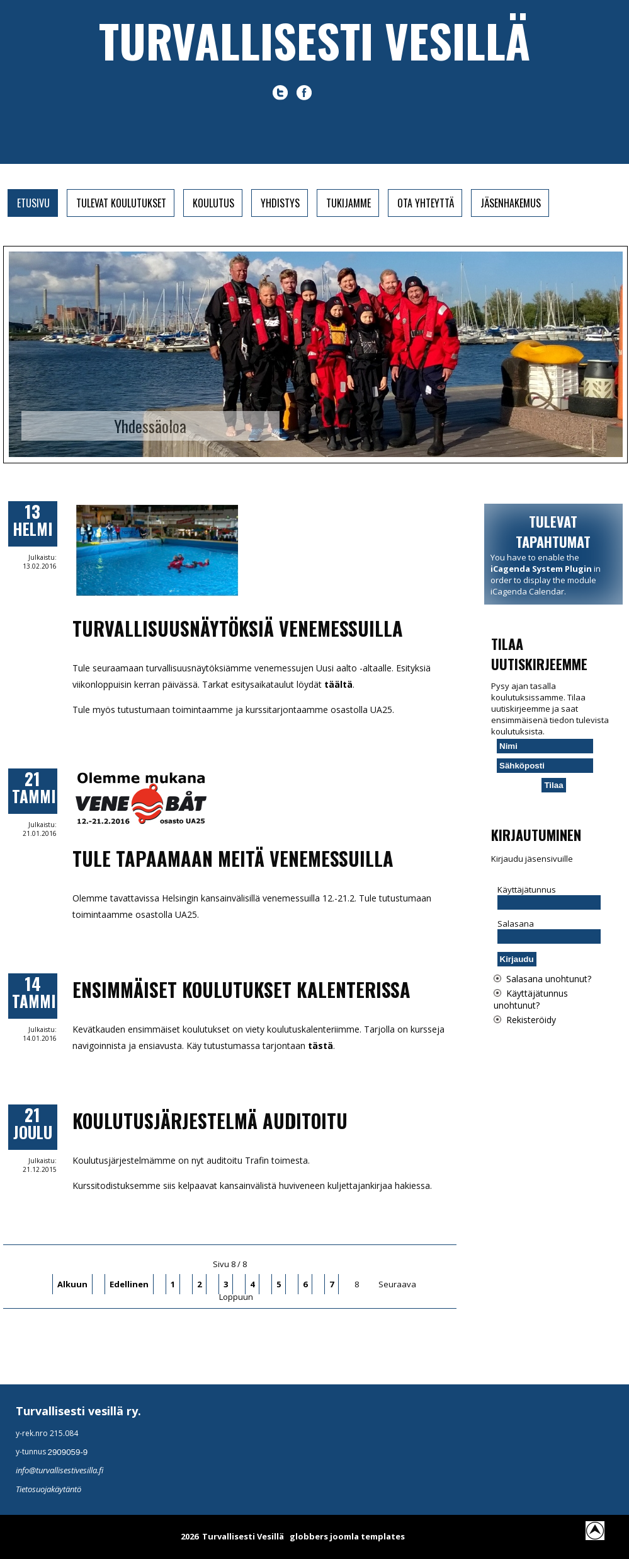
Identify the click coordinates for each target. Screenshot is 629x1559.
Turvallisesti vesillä (314, 40)
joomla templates (367, 1536)
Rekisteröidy (531, 1020)
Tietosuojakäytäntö (48, 1489)
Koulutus (213, 203)
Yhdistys (280, 203)
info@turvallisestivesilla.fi (59, 1470)
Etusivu (33, 203)
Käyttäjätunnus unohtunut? (531, 999)
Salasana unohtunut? (548, 979)
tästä (320, 1046)
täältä (338, 684)
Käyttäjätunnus (526, 889)
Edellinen (129, 1284)
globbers (309, 1536)
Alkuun (72, 1284)
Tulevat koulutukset (121, 203)
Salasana (515, 923)
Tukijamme (348, 203)
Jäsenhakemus (510, 203)
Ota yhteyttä (425, 203)
